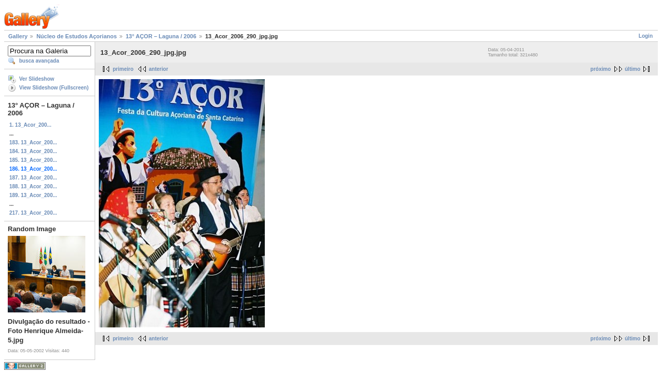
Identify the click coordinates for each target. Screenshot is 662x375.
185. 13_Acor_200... (33, 160)
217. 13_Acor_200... (33, 213)
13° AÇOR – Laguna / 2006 (161, 36)
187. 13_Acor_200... (33, 178)
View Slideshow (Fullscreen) (53, 88)
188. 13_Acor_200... (33, 186)
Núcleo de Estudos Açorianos (76, 36)
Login (646, 36)
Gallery (17, 36)
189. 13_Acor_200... (33, 195)
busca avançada (39, 61)
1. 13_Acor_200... (30, 125)
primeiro (123, 69)
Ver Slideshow (36, 79)
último (632, 69)
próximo (601, 69)
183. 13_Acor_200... (33, 142)
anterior (158, 69)
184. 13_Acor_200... (33, 151)
